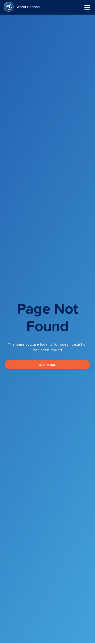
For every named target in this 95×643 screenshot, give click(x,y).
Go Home (47, 365)
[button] (86, 7)
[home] (22, 7)
